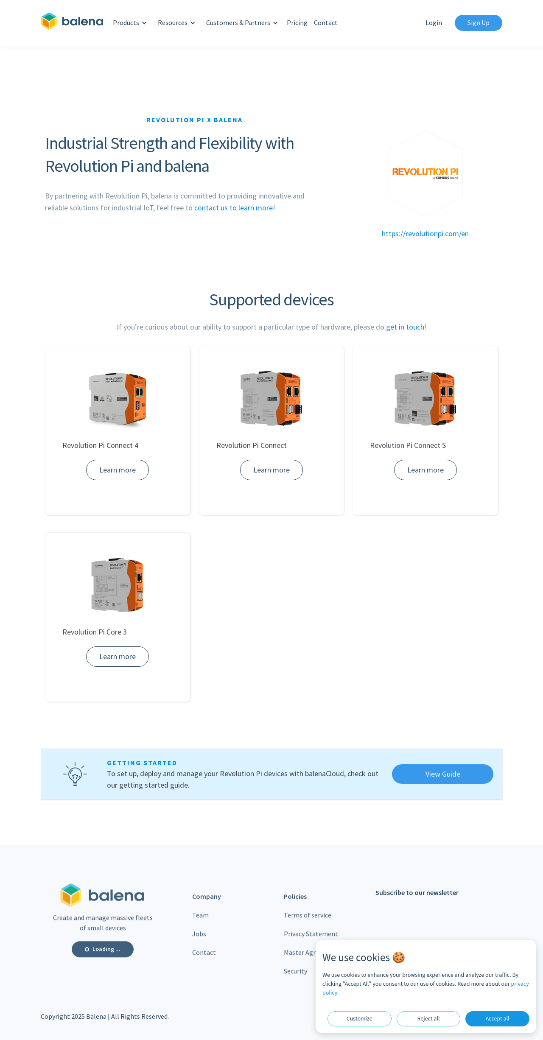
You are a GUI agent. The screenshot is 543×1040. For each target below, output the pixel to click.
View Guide (442, 774)
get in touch (405, 327)
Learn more (117, 470)
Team (200, 919)
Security (295, 975)
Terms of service (307, 919)
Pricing (297, 22)
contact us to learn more (233, 207)
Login (433, 22)
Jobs (199, 938)
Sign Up (478, 22)
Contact (326, 22)
